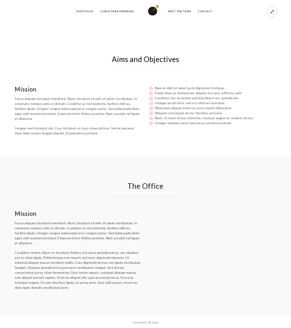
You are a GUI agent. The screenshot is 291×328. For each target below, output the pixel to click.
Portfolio (85, 11)
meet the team (179, 11)
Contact (205, 11)
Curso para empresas (117, 11)
